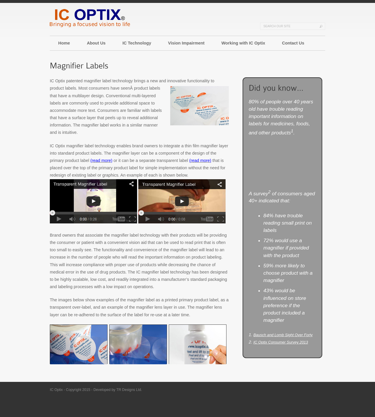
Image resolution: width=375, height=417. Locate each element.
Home (64, 43)
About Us (96, 43)
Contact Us (293, 43)
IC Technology (136, 43)
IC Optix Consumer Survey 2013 (280, 342)
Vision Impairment (186, 43)
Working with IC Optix (243, 43)
